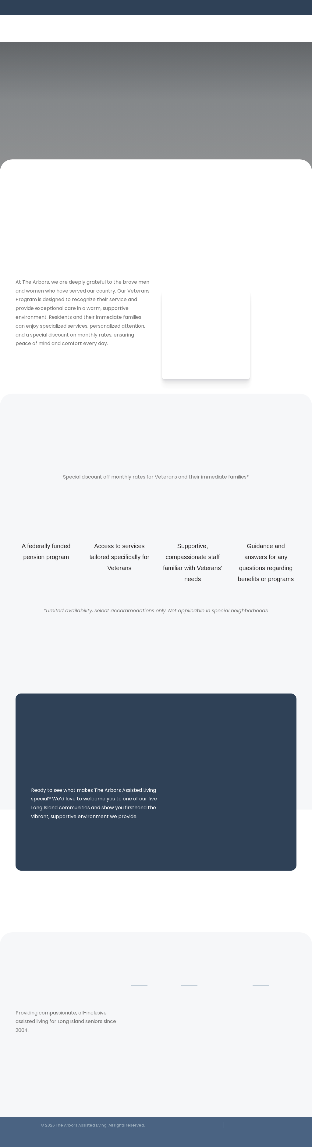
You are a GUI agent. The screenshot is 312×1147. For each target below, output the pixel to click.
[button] (196, 7)
